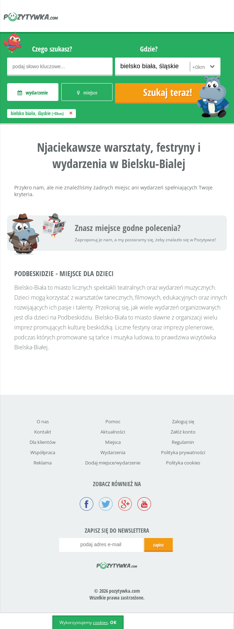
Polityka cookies (183, 462)
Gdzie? (149, 49)
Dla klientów (43, 442)
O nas (43, 421)
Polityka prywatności (183, 452)
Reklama (42, 462)
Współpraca (42, 452)
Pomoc (112, 421)
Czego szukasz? (52, 49)
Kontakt (42, 432)
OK (113, 622)
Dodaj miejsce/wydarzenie (112, 462)
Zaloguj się (183, 421)
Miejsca (113, 442)
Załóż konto (183, 432)
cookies (100, 622)
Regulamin (183, 442)
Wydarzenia (112, 452)
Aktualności (112, 432)
